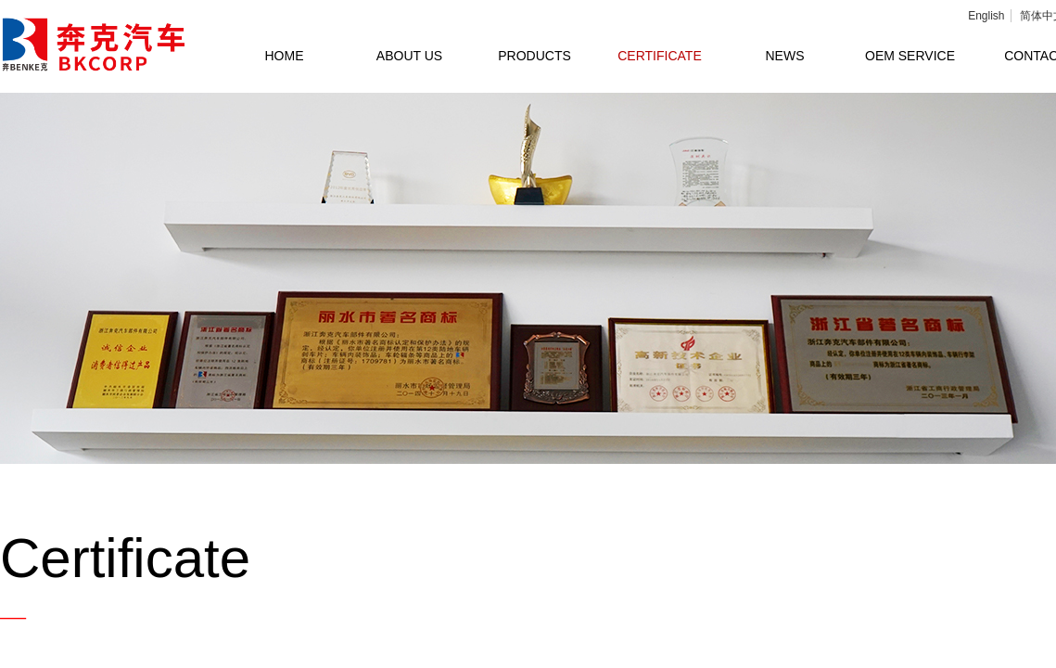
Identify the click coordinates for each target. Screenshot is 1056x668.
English (986, 15)
